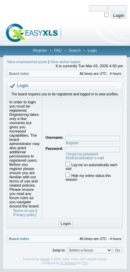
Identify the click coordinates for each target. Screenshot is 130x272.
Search (75, 50)
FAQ (58, 50)
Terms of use (24, 211)
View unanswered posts (27, 62)
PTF (84, 263)
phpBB (45, 259)
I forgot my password (82, 154)
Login (92, 50)
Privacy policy (24, 215)
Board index (19, 74)
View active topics (65, 62)
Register (40, 50)
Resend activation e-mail (85, 158)
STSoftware (68, 263)
